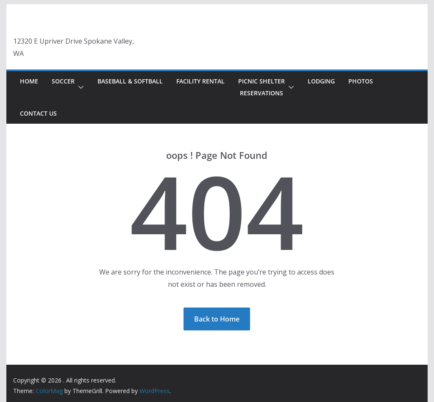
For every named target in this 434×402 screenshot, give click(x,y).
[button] (79, 87)
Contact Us (38, 113)
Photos (360, 81)
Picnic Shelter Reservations (261, 87)
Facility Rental (200, 81)
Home (29, 81)
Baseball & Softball (130, 81)
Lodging (321, 81)
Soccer (63, 81)
